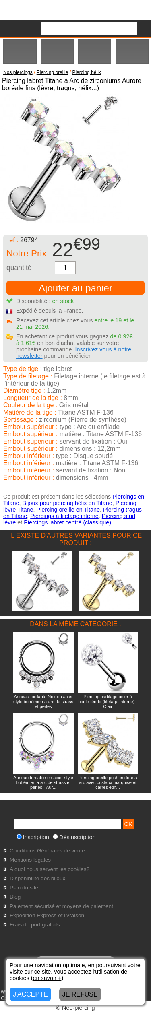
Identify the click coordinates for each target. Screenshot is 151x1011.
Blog (15, 897)
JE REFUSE (80, 994)
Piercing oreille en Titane (68, 509)
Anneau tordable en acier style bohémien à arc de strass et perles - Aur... (43, 782)
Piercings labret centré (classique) (67, 522)
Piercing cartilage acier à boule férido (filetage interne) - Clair (107, 701)
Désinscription (74, 837)
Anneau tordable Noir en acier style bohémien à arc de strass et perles (43, 701)
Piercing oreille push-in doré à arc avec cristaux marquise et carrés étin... (108, 782)
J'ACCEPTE (30, 994)
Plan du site (24, 888)
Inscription (33, 837)
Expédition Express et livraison (47, 915)
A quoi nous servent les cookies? (49, 869)
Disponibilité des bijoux (37, 878)
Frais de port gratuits (35, 925)
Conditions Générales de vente (47, 851)
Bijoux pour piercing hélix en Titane (67, 503)
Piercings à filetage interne (64, 516)
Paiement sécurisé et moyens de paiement (61, 906)
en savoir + (47, 978)
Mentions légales (30, 860)
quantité (19, 268)
